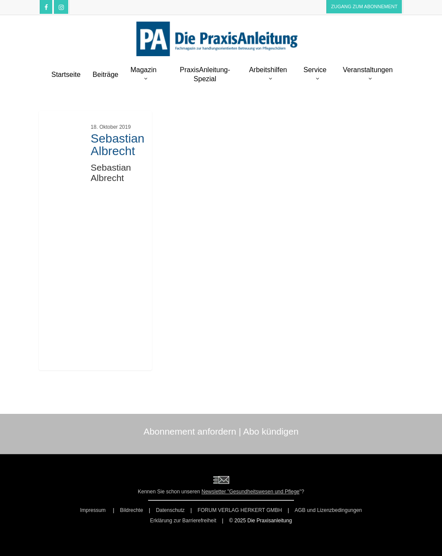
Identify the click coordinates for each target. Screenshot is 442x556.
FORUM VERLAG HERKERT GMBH (240, 510)
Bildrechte (131, 510)
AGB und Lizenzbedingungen (328, 510)
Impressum (93, 510)
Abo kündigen (270, 431)
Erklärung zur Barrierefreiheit (183, 521)
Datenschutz (170, 510)
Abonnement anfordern (189, 431)
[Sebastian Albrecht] (95, 241)
